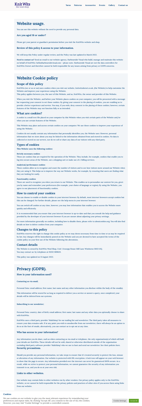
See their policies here (110, 345)
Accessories (90, 5)
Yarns (68, 5)
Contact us (123, 5)
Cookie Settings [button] (120, 401)
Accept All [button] (133, 401)
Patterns (78, 5)
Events (102, 5)
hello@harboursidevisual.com (48, 63)
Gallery (112, 5)
